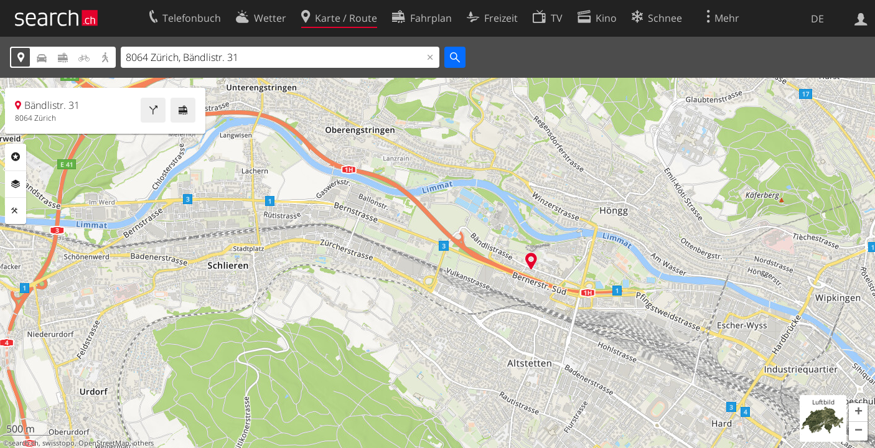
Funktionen (15, 211)
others (143, 443)
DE (817, 19)
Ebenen (15, 184)
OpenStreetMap (103, 443)
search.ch (24, 443)
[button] (858, 412)
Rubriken (15, 157)
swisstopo (58, 443)
